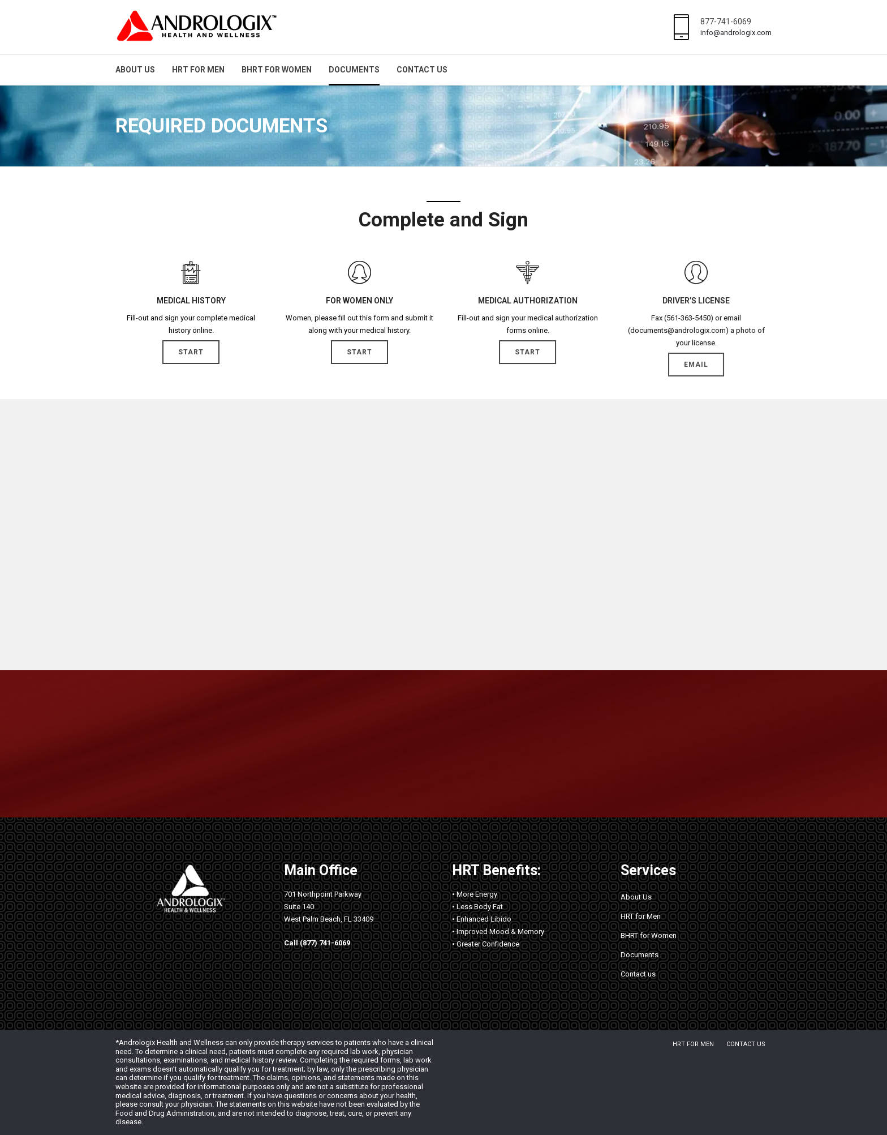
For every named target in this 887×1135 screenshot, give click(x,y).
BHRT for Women (277, 69)
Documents (354, 69)
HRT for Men (198, 69)
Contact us (422, 69)
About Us (135, 69)
